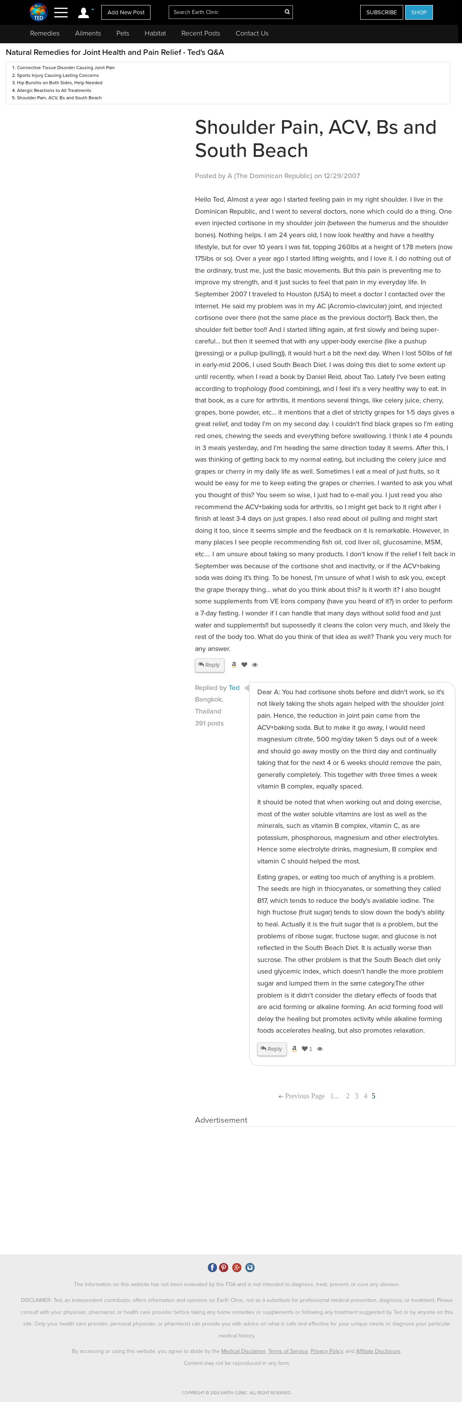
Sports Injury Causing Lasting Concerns (58, 75)
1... (335, 1096)
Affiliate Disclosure (378, 1351)
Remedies (45, 33)
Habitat (155, 33)
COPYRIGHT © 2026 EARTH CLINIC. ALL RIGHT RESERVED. (237, 1392)
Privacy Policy (327, 1351)
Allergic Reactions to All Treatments (54, 90)
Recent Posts (200, 33)
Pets (122, 33)
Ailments (88, 33)
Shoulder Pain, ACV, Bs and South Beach (59, 97)
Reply (208, 664)
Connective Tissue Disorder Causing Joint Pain (66, 67)
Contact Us (252, 33)
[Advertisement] (98, 174)
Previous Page (302, 1096)
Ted (234, 687)
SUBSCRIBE (381, 12)
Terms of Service (288, 1351)
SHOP (419, 12)
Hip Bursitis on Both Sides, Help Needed (60, 82)
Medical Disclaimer (243, 1351)
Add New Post (126, 12)
